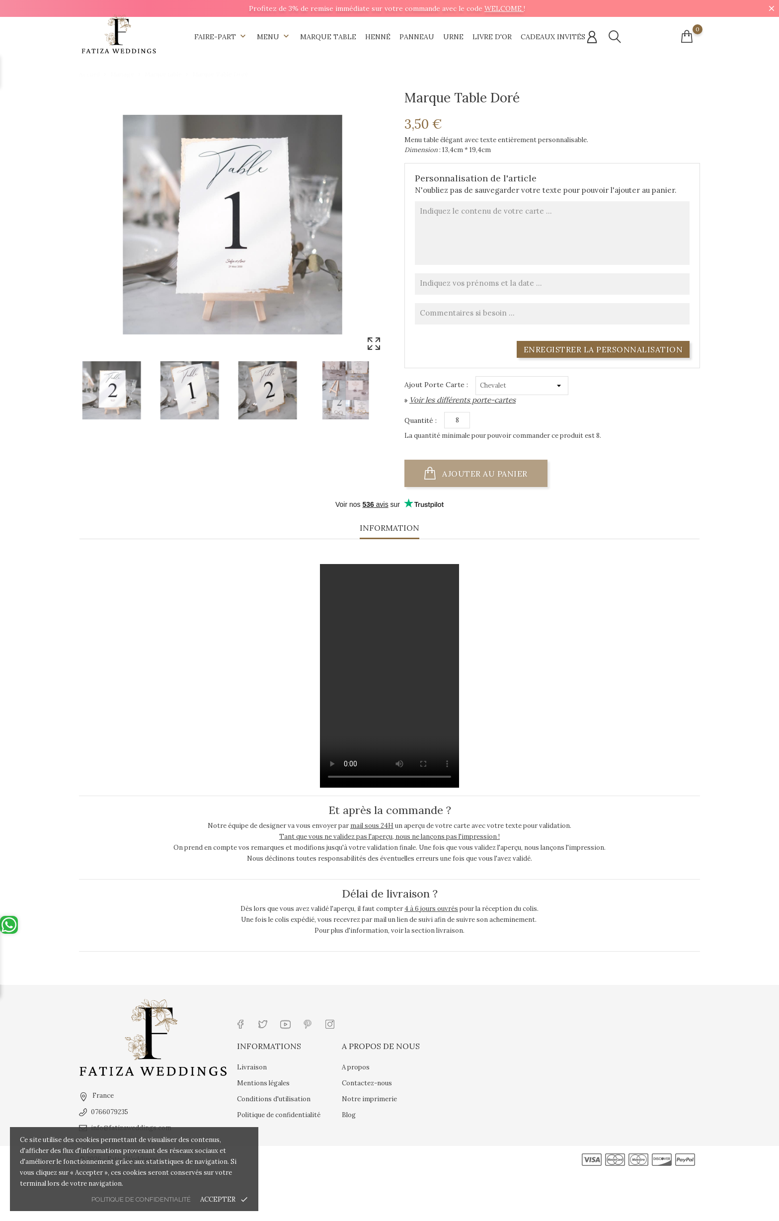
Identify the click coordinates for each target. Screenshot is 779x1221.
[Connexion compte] (592, 37)
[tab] (389, 531)
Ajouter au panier (485, 474)
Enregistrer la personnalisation (603, 349)
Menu (274, 36)
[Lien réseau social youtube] (285, 1023)
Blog (349, 1115)
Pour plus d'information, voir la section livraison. (389, 930)
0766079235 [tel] (109, 1112)
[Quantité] (457, 420)
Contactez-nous (367, 1083)
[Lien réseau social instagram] (330, 1023)
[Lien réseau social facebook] (240, 1023)
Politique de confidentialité (141, 1199)
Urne (453, 36)
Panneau (416, 36)
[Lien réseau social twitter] (263, 1023)
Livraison (252, 1067)
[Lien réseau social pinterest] (307, 1023)
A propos (356, 1067)
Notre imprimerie (369, 1099)
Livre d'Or (492, 36)
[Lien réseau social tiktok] (352, 1023)
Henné (377, 36)
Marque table (328, 36)
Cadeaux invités (553, 36)
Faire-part (221, 36)
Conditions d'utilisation (274, 1099)
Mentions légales (263, 1083)
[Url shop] (118, 34)
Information (389, 528)
